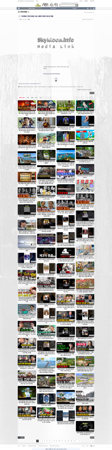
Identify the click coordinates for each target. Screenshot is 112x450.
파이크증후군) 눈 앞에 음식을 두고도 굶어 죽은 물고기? (85, 433)
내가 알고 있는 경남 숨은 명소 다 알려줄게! (46, 162)
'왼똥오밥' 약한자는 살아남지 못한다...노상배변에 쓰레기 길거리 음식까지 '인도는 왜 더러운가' (65, 386)
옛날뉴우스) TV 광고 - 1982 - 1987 (85, 191)
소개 (19, 446)
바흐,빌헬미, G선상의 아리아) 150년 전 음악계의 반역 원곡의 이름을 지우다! (46, 321)
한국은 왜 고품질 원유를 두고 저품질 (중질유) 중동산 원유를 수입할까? (46, 113)
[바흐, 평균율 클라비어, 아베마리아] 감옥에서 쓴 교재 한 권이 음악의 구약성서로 (65, 228)
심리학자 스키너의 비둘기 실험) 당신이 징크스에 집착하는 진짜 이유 (65, 339)
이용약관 (24, 446)
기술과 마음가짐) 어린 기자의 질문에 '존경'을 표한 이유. (65, 128)
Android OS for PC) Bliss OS (46, 245)
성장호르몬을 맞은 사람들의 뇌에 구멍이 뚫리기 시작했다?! (65, 196)
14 (71, 441)
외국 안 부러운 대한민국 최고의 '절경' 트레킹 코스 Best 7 (85, 161)
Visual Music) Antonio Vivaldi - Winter (85, 176)
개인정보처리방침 (32, 446)
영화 (32, 97)
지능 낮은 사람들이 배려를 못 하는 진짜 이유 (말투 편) (27, 418)
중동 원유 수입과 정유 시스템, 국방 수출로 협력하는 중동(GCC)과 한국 (26, 113)
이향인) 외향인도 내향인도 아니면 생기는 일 (46, 260)
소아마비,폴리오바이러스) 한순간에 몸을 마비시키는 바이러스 (65, 275)
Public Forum (31, 8)
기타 (41, 97)
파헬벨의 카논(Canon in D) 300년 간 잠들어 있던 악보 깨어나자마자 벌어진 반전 (85, 322)
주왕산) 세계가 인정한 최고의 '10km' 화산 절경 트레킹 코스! (46, 390)
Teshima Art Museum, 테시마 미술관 (27, 249)
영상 (28, 97)
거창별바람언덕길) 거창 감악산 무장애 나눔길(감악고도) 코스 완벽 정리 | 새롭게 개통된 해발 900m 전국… (85, 369)
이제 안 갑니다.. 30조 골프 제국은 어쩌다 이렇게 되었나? (66, 370)
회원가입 (86, 1)
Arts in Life (53, 8)
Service (74, 8)
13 (68, 441)
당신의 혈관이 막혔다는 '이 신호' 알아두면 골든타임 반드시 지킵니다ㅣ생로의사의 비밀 (27, 317)
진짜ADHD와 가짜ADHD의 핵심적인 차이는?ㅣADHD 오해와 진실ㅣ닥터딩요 (65, 307)
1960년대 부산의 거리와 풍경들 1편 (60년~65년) (85, 402)
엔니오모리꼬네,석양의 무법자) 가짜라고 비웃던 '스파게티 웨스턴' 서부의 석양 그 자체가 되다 (27, 266)
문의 (87, 446)
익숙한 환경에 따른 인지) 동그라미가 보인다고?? (27, 216)
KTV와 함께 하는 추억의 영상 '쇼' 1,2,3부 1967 (46, 198)
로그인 (81, 1)
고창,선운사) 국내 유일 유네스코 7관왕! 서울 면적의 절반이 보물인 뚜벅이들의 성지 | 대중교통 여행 (85, 274)
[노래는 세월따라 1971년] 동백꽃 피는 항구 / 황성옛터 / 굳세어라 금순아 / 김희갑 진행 (46, 214)
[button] (92, 93)
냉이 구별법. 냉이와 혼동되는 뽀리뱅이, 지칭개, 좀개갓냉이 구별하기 (85, 291)
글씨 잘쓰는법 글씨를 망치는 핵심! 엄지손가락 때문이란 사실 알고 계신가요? (27, 300)
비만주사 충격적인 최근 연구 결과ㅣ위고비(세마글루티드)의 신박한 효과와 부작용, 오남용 (27, 351)
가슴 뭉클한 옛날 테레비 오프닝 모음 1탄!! (27, 184)
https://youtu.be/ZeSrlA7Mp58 (51, 74)
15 (74, 441)
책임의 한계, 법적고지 (55, 446)
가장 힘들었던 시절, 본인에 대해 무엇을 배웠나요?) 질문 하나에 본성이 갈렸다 (46, 353)
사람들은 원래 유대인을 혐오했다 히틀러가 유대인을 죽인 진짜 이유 (46, 289)
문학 (36, 97)
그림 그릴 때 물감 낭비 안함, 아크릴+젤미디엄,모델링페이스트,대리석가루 (65, 144)
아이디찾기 (92, 1)
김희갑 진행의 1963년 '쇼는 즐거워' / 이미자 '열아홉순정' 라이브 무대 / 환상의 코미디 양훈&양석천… (27, 200)
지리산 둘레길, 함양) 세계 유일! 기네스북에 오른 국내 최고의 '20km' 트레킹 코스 (27, 402)
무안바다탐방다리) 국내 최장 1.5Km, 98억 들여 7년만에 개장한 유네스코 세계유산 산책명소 (46, 370)
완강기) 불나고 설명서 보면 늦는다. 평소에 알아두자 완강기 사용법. (46, 129)
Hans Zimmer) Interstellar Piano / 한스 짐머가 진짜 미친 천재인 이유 (65, 244)
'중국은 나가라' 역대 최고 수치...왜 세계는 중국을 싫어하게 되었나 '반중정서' (27, 283)
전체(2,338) (22, 97)
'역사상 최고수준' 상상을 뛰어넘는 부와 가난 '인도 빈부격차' (27, 382)
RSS (37, 1)
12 (65, 441)
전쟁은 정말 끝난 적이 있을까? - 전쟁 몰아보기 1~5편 (65, 112)
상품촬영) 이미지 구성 (85, 127)
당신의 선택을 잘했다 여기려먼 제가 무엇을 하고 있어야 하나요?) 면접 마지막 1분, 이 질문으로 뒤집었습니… (85, 223)
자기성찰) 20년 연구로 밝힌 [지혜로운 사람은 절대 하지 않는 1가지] (65, 260)
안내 (83, 446)
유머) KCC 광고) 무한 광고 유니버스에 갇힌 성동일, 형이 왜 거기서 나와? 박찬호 (27, 130)
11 (62, 441)
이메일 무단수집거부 (43, 446)
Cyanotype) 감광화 (46, 405)
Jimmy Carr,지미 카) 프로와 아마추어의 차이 (65, 291)
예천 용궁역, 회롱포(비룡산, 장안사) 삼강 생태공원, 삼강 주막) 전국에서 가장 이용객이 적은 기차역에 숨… (65, 406)
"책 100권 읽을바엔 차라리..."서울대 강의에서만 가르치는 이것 (85, 353)
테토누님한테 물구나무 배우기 (85, 338)
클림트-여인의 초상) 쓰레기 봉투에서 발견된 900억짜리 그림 (85, 112)
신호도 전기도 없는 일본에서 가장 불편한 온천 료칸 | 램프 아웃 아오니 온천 (27, 147)
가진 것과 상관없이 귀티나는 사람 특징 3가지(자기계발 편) (65, 323)
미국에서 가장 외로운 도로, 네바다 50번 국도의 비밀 (37, 16)
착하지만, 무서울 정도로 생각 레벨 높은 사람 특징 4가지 (65, 354)
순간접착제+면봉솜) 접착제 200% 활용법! (46, 305)
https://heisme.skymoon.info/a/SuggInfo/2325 (29, 83)
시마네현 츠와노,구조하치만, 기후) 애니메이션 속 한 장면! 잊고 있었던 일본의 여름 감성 (46, 146)
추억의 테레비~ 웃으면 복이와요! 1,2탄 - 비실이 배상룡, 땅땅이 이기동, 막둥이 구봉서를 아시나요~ (46, 181)
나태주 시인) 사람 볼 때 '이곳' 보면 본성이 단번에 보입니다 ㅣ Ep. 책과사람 (27, 334)
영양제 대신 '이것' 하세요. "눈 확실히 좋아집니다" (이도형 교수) (26, 367)
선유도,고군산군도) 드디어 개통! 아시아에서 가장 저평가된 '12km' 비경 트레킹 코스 (65, 164)
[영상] (29, 19)
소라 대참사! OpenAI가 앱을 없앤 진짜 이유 (85, 142)
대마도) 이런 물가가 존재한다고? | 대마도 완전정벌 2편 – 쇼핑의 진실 (27, 232)
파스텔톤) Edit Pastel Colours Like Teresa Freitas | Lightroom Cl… (85, 257)
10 (59, 441)
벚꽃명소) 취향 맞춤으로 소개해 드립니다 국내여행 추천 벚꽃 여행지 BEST (85, 386)
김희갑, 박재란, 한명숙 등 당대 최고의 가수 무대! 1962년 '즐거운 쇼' (65, 212)
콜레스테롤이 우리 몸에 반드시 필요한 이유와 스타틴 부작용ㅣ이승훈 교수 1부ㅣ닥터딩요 (46, 420)
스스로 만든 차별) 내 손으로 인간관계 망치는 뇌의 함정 (46, 230)
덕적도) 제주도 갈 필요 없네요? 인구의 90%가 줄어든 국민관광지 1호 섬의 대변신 (27, 168)
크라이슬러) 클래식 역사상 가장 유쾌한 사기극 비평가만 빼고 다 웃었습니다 (85, 240)
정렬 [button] (92, 437)
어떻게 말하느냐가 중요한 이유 (46, 275)
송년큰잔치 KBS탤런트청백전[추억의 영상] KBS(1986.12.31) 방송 (65, 181)
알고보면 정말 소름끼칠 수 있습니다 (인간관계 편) (85, 418)
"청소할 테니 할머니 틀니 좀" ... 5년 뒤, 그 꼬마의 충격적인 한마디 (46, 337)
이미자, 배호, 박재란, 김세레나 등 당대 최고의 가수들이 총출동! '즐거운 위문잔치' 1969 (85, 206)
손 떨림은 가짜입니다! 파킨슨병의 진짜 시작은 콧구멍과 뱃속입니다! (85, 306)
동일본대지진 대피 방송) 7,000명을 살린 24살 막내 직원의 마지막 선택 (65, 423)
